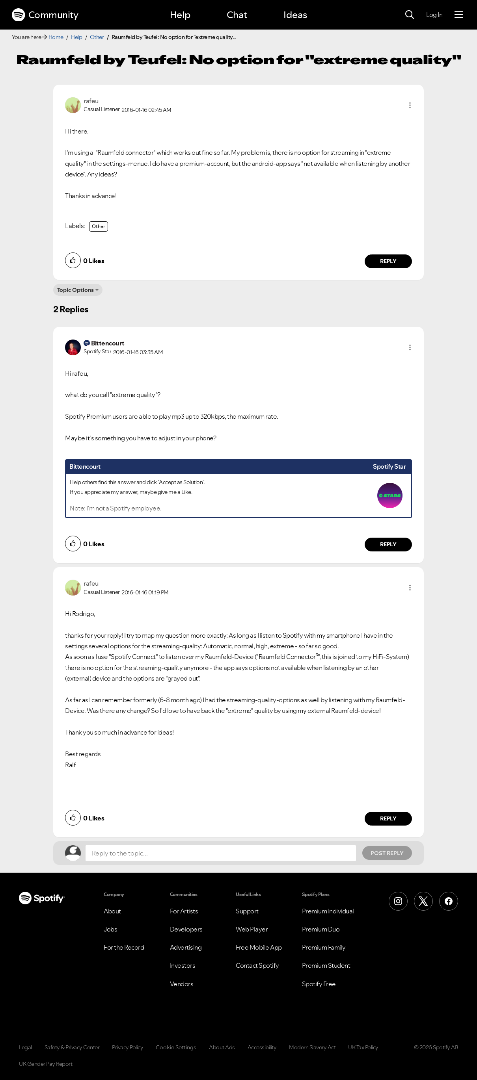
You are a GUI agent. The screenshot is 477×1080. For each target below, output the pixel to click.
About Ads (222, 1047)
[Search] (409, 15)
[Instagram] (398, 901)
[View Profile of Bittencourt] (108, 343)
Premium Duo (321, 929)
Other (97, 37)
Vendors (182, 984)
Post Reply (387, 853)
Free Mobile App (259, 947)
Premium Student (326, 965)
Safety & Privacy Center (72, 1047)
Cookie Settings (176, 1047)
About (112, 911)
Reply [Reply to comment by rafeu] (388, 261)
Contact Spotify (257, 965)
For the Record (124, 947)
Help (180, 14)
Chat (237, 14)
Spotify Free (319, 984)
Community (45, 15)
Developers (186, 929)
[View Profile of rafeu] (91, 100)
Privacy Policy (127, 1047)
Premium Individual (328, 911)
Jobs (110, 929)
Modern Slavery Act (312, 1047)
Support (247, 911)
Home (55, 37)
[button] (410, 105)
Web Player (252, 929)
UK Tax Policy (363, 1047)
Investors (183, 965)
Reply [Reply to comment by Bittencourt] (388, 544)
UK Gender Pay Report (45, 1063)
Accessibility (262, 1047)
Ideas (295, 14)
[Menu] (458, 14)
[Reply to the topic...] (221, 853)
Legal (25, 1047)
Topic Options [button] (75, 290)
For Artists (184, 911)
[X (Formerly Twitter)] (423, 901)
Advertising (186, 947)
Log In (434, 14)
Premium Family (324, 947)
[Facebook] (448, 901)
